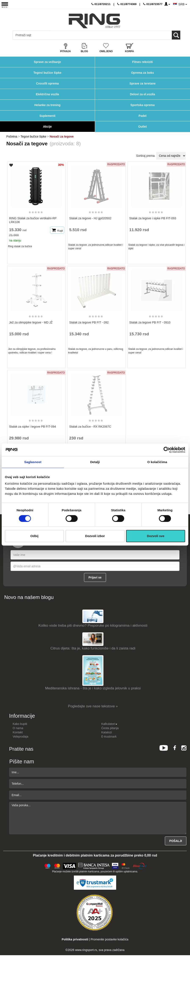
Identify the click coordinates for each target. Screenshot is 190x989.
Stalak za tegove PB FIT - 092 (89, 322)
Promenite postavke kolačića (109, 939)
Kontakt (18, 732)
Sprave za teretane (142, 83)
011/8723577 (152, 4)
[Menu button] (4, 4)
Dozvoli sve (155, 536)
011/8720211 (101, 4)
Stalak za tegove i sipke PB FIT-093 (152, 218)
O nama (18, 728)
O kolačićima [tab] (157, 462)
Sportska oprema (142, 105)
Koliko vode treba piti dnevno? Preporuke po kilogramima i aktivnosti (93, 625)
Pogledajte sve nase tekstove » (93, 706)
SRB (182, 4)
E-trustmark (109, 736)
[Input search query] (31, 35)
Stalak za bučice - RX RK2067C (90, 426)
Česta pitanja (110, 728)
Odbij (34, 536)
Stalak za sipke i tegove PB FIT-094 (32, 426)
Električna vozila (47, 94)
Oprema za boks (142, 72)
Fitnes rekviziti (142, 62)
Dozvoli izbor (95, 536)
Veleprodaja (20, 736)
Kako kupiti (20, 724)
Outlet (142, 126)
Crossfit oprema (47, 83)
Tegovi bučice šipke (47, 72)
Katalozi (106, 732)
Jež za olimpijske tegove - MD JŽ (30, 322)
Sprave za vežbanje (47, 62)
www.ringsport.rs (86, 950)
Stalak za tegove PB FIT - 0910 (149, 322)
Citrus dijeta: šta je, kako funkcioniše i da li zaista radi (92, 648)
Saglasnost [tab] (32, 462)
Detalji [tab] (95, 462)
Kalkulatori (109, 724)
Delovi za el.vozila (142, 94)
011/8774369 (126, 4)
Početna (11, 136)
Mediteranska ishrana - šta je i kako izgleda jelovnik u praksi (93, 688)
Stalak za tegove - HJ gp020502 (90, 218)
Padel (142, 115)
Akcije (47, 126)
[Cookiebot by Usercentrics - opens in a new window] (166, 450)
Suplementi (47, 115)
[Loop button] (176, 35)
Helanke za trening (47, 105)
